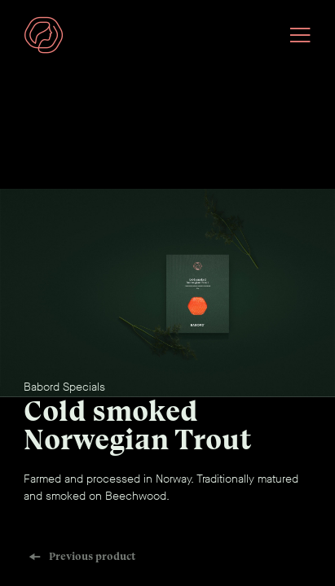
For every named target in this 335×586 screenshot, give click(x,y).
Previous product (82, 556)
